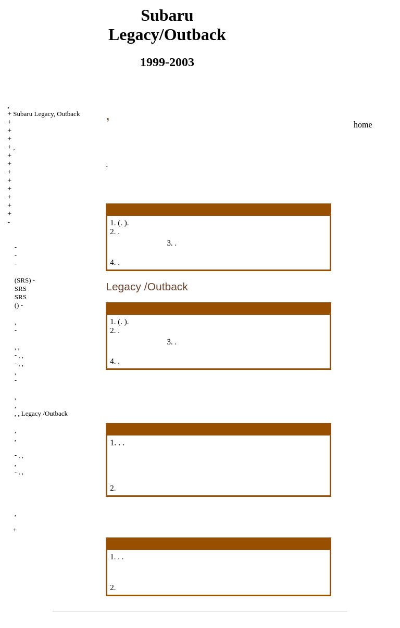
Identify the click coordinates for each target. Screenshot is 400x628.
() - (19, 305)
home (363, 124)
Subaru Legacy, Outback (46, 114)
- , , (19, 355)
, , (17, 347)
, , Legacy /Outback (41, 413)
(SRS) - (25, 280)
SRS (21, 288)
